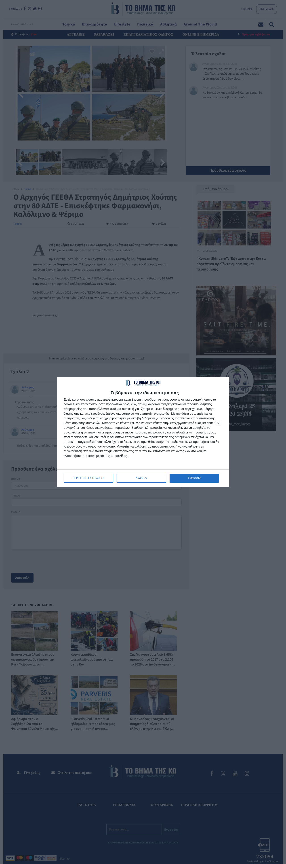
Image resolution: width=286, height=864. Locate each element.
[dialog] (143, 431)
